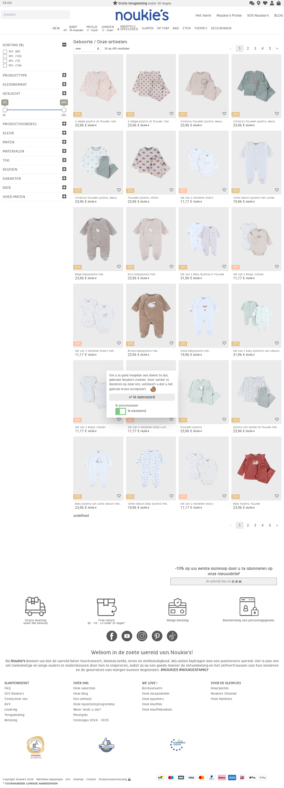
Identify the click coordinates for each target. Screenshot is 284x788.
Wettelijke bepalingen (50, 779)
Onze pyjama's (153, 699)
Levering (10, 709)
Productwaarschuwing (115, 779)
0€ (4, 115)
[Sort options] (87, 48)
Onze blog (80, 693)
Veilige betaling (177, 620)
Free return (106, 621)
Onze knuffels (152, 704)
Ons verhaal (82, 699)
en (9, 3)
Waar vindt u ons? (87, 709)
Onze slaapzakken (156, 693)
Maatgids (80, 715)
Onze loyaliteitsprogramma (94, 704)
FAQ (7, 688)
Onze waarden (84, 688)
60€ (64, 115)
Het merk (203, 15)
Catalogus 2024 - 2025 (91, 720)
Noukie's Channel (224, 693)
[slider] (5, 110)
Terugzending (14, 715)
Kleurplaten (220, 688)
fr (5, 3)
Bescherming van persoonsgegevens (248, 620)
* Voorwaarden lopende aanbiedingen (30, 783)
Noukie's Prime (229, 15)
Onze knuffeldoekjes (157, 709)
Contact (91, 779)
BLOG (278, 15)
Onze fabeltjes (221, 699)
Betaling (10, 720)
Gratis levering (35, 621)
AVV (7, 704)
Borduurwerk (152, 688)
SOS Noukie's (258, 15)
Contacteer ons (16, 699)
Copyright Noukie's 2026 (18, 779)
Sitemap (78, 779)
